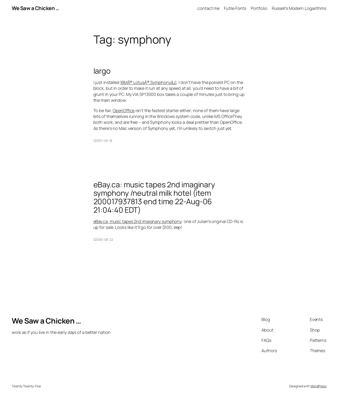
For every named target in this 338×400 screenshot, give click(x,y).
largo (102, 71)
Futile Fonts (235, 8)
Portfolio (259, 8)
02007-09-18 (102, 140)
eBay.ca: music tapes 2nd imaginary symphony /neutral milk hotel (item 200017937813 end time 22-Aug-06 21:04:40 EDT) (154, 197)
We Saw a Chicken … (35, 8)
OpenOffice (123, 110)
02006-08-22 (103, 239)
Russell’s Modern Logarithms (299, 8)
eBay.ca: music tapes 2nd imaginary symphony (137, 221)
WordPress (318, 386)
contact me (208, 8)
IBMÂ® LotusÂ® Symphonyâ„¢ (148, 82)
